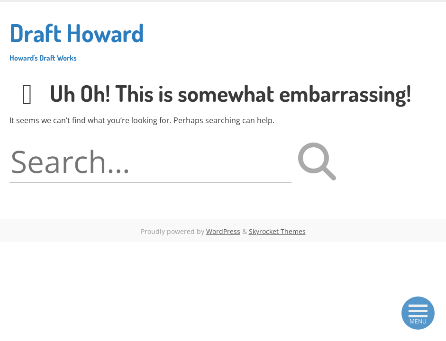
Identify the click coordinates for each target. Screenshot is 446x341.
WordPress (223, 231)
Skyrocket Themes (277, 231)
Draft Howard (76, 40)
